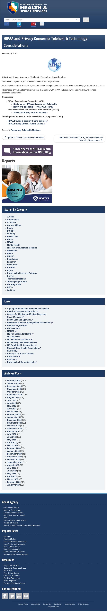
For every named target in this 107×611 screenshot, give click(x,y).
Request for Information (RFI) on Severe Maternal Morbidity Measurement (81, 138)
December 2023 (14, 454)
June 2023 (12, 471)
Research (11, 262)
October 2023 (13, 459)
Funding (11, 234)
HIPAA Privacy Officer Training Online (26, 124)
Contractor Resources (12, 576)
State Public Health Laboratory (15, 542)
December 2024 (14, 420)
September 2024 (14, 428)
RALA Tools (13, 356)
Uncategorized (14, 284)
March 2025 (12, 411)
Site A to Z (7, 537)
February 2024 (14, 448)
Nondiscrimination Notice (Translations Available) (22, 525)
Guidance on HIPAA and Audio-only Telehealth (35, 104)
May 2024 (11, 440)
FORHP (10, 231)
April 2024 (12, 442)
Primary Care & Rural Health (20, 354)
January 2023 (13, 485)
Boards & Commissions (12, 510)
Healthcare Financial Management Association (30, 322)
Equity (10, 228)
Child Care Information (12, 549)
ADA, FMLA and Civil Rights (14, 515)
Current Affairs (14, 225)
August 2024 (13, 431)
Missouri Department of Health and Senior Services (27, 8)
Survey (10, 276)
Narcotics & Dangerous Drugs (15, 568)
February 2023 (14, 482)
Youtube (33, 24)
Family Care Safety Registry (14, 552)
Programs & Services (11, 565)
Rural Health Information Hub (22, 362)
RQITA (10, 270)
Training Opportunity (17, 281)
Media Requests (10, 581)
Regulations (12, 259)
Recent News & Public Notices (15, 520)
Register (12, 359)
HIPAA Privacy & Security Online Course (28, 121)
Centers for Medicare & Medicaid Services (26, 314)
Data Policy (57, 604)
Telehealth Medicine (31, 130)
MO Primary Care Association (22, 342)
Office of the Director (11, 508)
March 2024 (12, 445)
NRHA (10, 253)
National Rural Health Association (24, 348)
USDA (10, 287)
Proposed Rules (9, 539)
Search (78, 20)
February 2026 (14, 380)
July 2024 (11, 434)
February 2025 (14, 414)
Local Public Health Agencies (14, 544)
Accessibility (35, 604)
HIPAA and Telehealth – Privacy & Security (33, 107)
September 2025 (14, 395)
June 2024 (12, 437)
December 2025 (14, 386)
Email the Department (12, 578)
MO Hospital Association (19, 339)
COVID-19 (11, 222)
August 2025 (13, 397)
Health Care (12, 236)
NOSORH (12, 351)
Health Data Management (20, 320)
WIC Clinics (8, 571)
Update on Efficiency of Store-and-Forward (25, 137)
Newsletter (12, 250)
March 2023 (12, 479)
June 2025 (12, 403)
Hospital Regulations (17, 325)
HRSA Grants (13, 328)
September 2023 (14, 462)
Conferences (13, 219)
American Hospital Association (22, 311)
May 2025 (11, 406)
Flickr (42, 24)
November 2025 (14, 389)
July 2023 (11, 468)
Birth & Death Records (12, 547)
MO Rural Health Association (21, 345)
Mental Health (13, 245)
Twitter (19, 24)
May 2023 (11, 473)
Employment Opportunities (13, 513)
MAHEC (11, 331)
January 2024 (13, 451)
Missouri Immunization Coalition (22, 248)
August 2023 (13, 465)
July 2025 (11, 400)
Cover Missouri (15, 317)
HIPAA (6, 518)
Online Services (83, 604)
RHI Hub (11, 267)
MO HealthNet (13, 337)
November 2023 (14, 457)
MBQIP (10, 242)
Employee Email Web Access (14, 583)
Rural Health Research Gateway (22, 273)
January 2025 (13, 417)
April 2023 (12, 476)
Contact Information (11, 523)
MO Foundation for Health (20, 334)
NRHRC (10, 256)
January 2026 (13, 383)
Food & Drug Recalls (11, 573)
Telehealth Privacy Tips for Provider (30, 112)
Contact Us (47, 604)
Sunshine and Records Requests (16, 554)
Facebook (6, 24)
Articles (10, 217)
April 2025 (12, 409)
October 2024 (13, 426)
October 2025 (13, 392)
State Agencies (70, 604)
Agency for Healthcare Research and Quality (28, 308)
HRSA (10, 239)
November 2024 (14, 423)
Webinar (11, 290)
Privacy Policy (23, 604)
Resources (16, 130)
